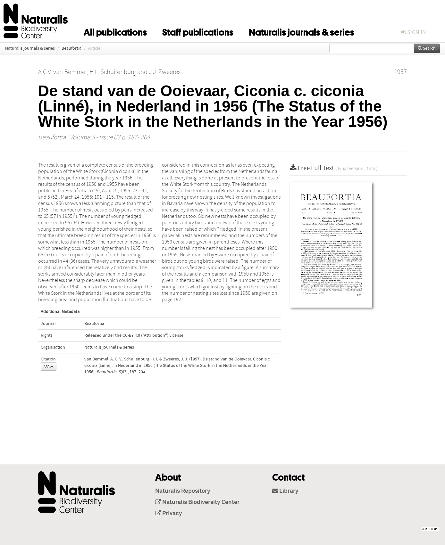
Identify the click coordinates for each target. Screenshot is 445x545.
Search (427, 48)
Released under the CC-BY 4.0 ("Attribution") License (133, 335)
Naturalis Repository (182, 491)
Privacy (168, 513)
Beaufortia (71, 48)
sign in (413, 32)
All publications (115, 31)
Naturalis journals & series (301, 31)
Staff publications (197, 31)
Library (285, 491)
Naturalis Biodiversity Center (197, 502)
